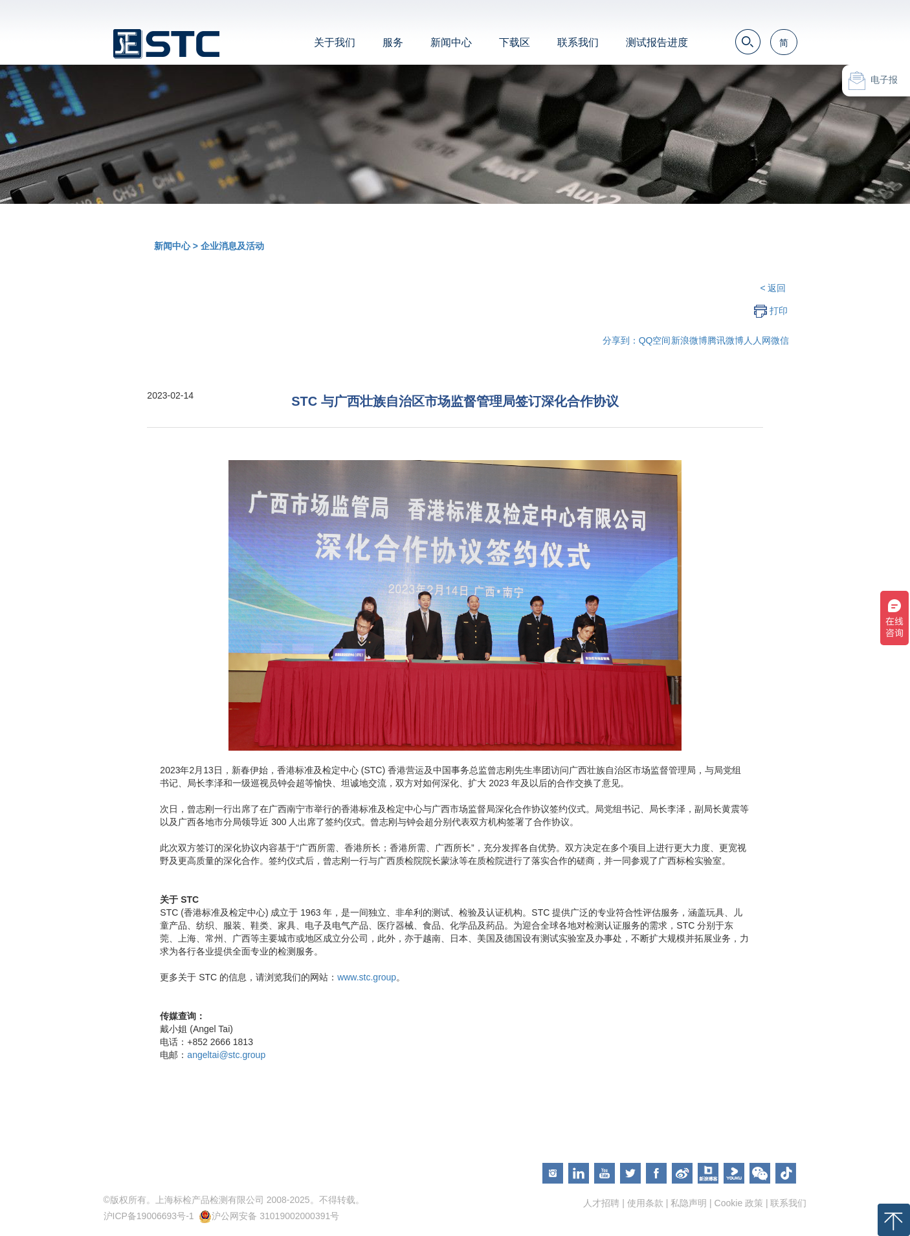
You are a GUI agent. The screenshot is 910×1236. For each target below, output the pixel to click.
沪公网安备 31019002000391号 (275, 1216)
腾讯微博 (725, 340)
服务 (393, 42)
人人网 (757, 340)
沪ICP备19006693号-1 (149, 1216)
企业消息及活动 (232, 246)
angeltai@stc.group (226, 1055)
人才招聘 (601, 1203)
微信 (780, 340)
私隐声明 (689, 1203)
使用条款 (645, 1203)
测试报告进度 (657, 42)
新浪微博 (689, 340)
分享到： (621, 340)
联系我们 (578, 42)
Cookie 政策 (739, 1203)
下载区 (514, 42)
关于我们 (334, 42)
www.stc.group (366, 977)
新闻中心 (451, 42)
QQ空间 (655, 340)
